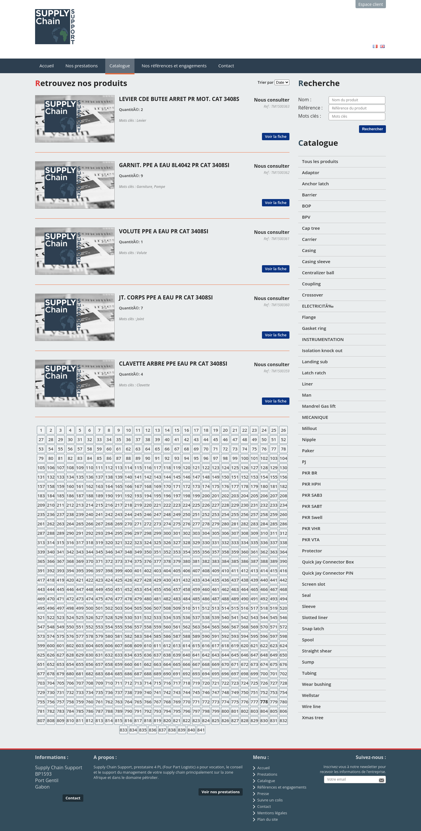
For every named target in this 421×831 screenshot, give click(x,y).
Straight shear (317, 651)
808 (51, 720)
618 (225, 645)
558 (147, 627)
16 (186, 430)
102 (264, 458)
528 (109, 617)
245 (138, 514)
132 (51, 477)
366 (51, 561)
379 (177, 561)
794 (167, 711)
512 (206, 608)
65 (157, 449)
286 (283, 524)
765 (138, 702)
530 (128, 617)
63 (138, 449)
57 (79, 449)
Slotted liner (315, 617)
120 (186, 467)
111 (99, 467)
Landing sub (315, 361)
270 (128, 524)
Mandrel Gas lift (319, 406)
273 (157, 524)
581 (118, 636)
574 (51, 636)
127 (254, 467)
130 (283, 467)
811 (80, 720)
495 (41, 608)
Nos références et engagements (174, 65)
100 (245, 458)
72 (225, 449)
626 (51, 655)
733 (80, 692)
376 (147, 561)
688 (147, 673)
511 (196, 608)
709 (99, 683)
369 (80, 561)
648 (264, 655)
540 (225, 617)
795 (177, 711)
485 (196, 599)
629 (80, 655)
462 (225, 589)
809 (60, 720)
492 (264, 599)
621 (254, 645)
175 (215, 486)
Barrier (309, 195)
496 (51, 608)
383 (215, 561)
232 (264, 505)
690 (167, 673)
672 (245, 664)
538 (206, 617)
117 (157, 467)
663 (157, 664)
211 (60, 505)
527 (99, 617)
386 (245, 561)
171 (177, 486)
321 (118, 542)
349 (138, 552)
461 (215, 589)
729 (41, 692)
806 (283, 711)
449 (99, 589)
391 (41, 570)
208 (283, 495)
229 (235, 505)
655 (80, 664)
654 (70, 664)
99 (234, 458)
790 (128, 711)
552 (89, 627)
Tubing (309, 673)
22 (244, 430)
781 (41, 711)
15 (176, 430)
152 (245, 477)
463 (235, 589)
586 (167, 636)
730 (51, 692)
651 (41, 664)
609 (138, 645)
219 (138, 505)
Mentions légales (272, 812)
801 (235, 711)
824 (206, 720)
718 (186, 683)
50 (264, 439)
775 (235, 702)
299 (157, 533)
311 (273, 533)
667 (196, 664)
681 (80, 673)
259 (273, 514)
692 (186, 673)
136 (89, 477)
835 (143, 730)
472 (70, 599)
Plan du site (267, 819)
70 (205, 449)
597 (273, 636)
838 (172, 730)
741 (157, 692)
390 (283, 561)
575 (60, 636)
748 (225, 692)
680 (70, 673)
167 (138, 486)
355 (196, 552)
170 (167, 486)
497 (60, 608)
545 (273, 617)
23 (254, 430)
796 (186, 711)
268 (109, 524)
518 (264, 608)
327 (177, 542)
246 (147, 514)
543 (254, 617)
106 (51, 467)
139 (118, 477)
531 (138, 617)
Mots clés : (309, 116)
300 (167, 533)
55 (60, 449)
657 (99, 664)
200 (206, 495)
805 (273, 711)
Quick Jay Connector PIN (327, 573)
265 (80, 524)
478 (128, 599)
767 (157, 702)
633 (118, 655)
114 (128, 467)
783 (60, 711)
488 (225, 599)
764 (128, 702)
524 (70, 617)
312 (283, 533)
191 (118, 495)
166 (128, 486)
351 (157, 552)
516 (245, 608)
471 (60, 599)
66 (167, 449)
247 (157, 514)
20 (225, 430)
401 (138, 570)
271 (138, 524)
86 (108, 458)
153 (254, 477)
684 (109, 673)
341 (60, 552)
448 (89, 589)
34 (108, 439)
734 (89, 692)
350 (147, 552)
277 (196, 524)
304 (206, 533)
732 (70, 692)
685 (118, 673)
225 (196, 505)
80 (50, 458)
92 (167, 458)
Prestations (267, 774)
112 (109, 467)
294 (109, 533)
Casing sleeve (316, 261)
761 (99, 702)
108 (70, 467)
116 (147, 467)
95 (196, 458)
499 (80, 608)
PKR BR (309, 473)
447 (80, 589)
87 (118, 458)
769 (177, 702)
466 (264, 589)
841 (201, 730)
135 (80, 477)
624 (283, 645)
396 (89, 570)
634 (128, 655)
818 (147, 720)
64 (147, 449)
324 (147, 542)
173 (196, 486)
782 (51, 711)
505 (138, 608)
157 (41, 486)
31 (79, 439)
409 (215, 570)
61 (118, 449)
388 (264, 561)
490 (245, 599)
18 (205, 430)
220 (147, 505)
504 (128, 608)
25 (273, 430)
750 (245, 692)
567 (235, 627)
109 (80, 467)
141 (138, 477)
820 (167, 720)
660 (128, 664)
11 (138, 430)
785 (80, 711)
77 (273, 449)
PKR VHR (311, 528)
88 (128, 458)
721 (215, 683)
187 (80, 495)
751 (254, 692)
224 (186, 505)
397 (99, 570)
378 (167, 561)
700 (264, 673)
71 (215, 449)
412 (245, 570)
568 (245, 627)
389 (273, 561)
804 (264, 711)
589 (196, 636)
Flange (309, 317)
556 (128, 627)
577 (80, 636)
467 (273, 589)
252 (206, 514)
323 (138, 542)
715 (157, 683)
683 (99, 673)
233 (273, 505)
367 (60, 561)
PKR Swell (312, 517)
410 (225, 570)
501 (99, 608)
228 (225, 505)
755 (41, 702)
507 (157, 608)
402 (147, 570)
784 (70, 711)
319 (99, 542)
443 (41, 589)
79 (41, 458)
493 (273, 599)
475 (99, 599)
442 (283, 580)
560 (167, 627)
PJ (304, 462)
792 (147, 711)
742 (167, 692)
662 (147, 664)
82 (70, 458)
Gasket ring (314, 328)
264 (70, 524)
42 (186, 439)
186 (70, 495)
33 (99, 439)
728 (283, 683)
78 (283, 449)
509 (177, 608)
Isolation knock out (322, 350)
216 (109, 505)
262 (51, 524)
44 (205, 439)
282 (245, 524)
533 (157, 617)
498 (70, 608)
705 (60, 683)
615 (196, 645)
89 (138, 458)
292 (89, 533)
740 (147, 692)
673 (254, 664)
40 (167, 439)
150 (225, 477)
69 (196, 449)
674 (264, 664)
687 (138, 673)
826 (225, 720)
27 (41, 439)
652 (51, 664)
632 (109, 655)
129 (273, 467)
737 (118, 692)
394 (70, 570)
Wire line (311, 706)
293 (99, 533)
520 (283, 608)
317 (80, 542)
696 (225, 673)
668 (206, 664)
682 (89, 673)
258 (264, 514)
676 (283, 664)
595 (254, 636)
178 (245, 486)
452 (128, 589)
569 (254, 627)
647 (254, 655)
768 (167, 702)
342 (70, 552)
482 (167, 599)
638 (167, 655)
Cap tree (311, 228)
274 (167, 524)
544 (264, 617)
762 (109, 702)
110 (89, 467)
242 (109, 514)
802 (245, 711)
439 (254, 580)
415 (273, 570)
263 (60, 524)
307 (235, 533)
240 (89, 514)
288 (51, 533)
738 (128, 692)
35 (118, 439)
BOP (306, 206)
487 (215, 599)
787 (99, 711)
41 (176, 439)
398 (109, 570)
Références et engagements (281, 787)
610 (147, 645)
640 (186, 655)
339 (41, 552)
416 (283, 570)
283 (254, 524)
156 (283, 477)
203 (235, 495)
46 (225, 439)
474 (89, 599)
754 (283, 692)
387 (254, 561)
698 (245, 673)
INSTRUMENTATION (323, 339)
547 (41, 627)
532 (147, 617)
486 (206, 599)
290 (70, 533)
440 (264, 580)
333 (235, 542)
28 (50, 439)
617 (215, 645)
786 (89, 711)
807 (41, 720)
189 (99, 495)
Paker (308, 450)
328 (186, 542)
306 (225, 533)
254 (225, 514)
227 (215, 505)
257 (254, 514)
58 (89, 449)
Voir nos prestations (220, 791)
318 (89, 542)
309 (254, 533)
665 (177, 664)
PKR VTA (311, 539)
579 (99, 636)
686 (128, 673)
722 (225, 683)
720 (206, 683)
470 (51, 599)
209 (41, 505)
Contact (226, 65)
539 (215, 617)
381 (196, 561)
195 (157, 495)
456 (167, 589)
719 (196, 683)
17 (196, 430)
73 (234, 449)
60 (108, 449)
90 (147, 458)
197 (177, 495)
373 (118, 561)
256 (245, 514)
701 (273, 673)
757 (60, 702)
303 (196, 533)
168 (147, 486)
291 (80, 533)
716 (167, 683)
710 (109, 683)
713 (138, 683)
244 (128, 514)
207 (273, 495)
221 (157, 505)
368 (70, 561)
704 (51, 683)
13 (157, 430)
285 (273, 524)
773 (215, 702)
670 (225, 664)
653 (60, 664)
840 (191, 730)
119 (177, 467)
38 (147, 439)
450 (109, 589)
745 (196, 692)
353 (177, 552)
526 (89, 617)
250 (186, 514)
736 (109, 692)
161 (80, 486)
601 (60, 645)
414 (264, 570)
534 (167, 617)
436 (225, 580)
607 (118, 645)
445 (60, 589)
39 (157, 439)
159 (60, 486)
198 (186, 495)
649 (273, 655)
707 (80, 683)
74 (244, 449)
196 (167, 495)
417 (41, 580)
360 (245, 552)
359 (235, 552)
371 (99, 561)
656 (89, 664)
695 (215, 673)
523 (60, 617)
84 (89, 458)
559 (157, 627)
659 (118, 664)
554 (109, 627)
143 (157, 477)
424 (109, 580)
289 (60, 533)
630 (89, 655)
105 (41, 467)
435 (215, 580)
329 (196, 542)
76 (264, 449)
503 (118, 608)
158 (51, 486)
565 (215, 627)
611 (157, 645)
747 (215, 692)
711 (118, 683)
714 (147, 683)
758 (70, 702)
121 (196, 467)
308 (245, 533)
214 (89, 505)
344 (89, 552)
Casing (309, 250)
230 (245, 505)
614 (186, 645)
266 (89, 524)
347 (118, 552)
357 (215, 552)
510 (186, 608)
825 (215, 720)
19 (215, 430)
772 (206, 702)
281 (235, 524)
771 (196, 702)
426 (128, 580)
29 (60, 439)
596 (264, 636)
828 (245, 720)
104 (283, 458)
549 (60, 627)
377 (157, 561)
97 (215, 458)
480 (147, 599)
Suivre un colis (270, 800)
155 (273, 477)
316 (70, 542)
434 (206, 580)
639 (177, 655)
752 (264, 692)
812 (89, 720)
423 (99, 580)
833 (123, 730)
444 (51, 589)
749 (235, 692)
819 (157, 720)
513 (215, 608)
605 (99, 645)
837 (162, 730)
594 (245, 636)
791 (138, 711)
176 (225, 486)
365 (41, 561)
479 (138, 599)
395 (80, 570)
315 (60, 542)
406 (186, 570)
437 (235, 580)
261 (41, 524)
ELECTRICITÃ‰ (318, 306)
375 (138, 561)
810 (70, 720)
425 (118, 580)
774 (225, 702)
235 (41, 514)
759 (80, 702)
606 (109, 645)
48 (244, 439)
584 (147, 636)
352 (167, 552)
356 (206, 552)
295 (118, 533)
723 (235, 683)
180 (264, 486)
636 (147, 655)
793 (157, 711)
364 (283, 552)
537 (196, 617)
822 (186, 720)
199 (196, 495)
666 (186, 664)
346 (109, 552)
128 (264, 467)
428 (147, 580)
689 (157, 673)
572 (283, 627)
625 (41, 655)
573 (41, 636)
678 (51, 673)
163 (99, 486)
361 (254, 552)
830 (264, 720)
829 (254, 720)
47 (234, 439)
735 (99, 692)
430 (167, 580)
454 (147, 589)
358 (225, 552)
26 (283, 430)
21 (234, 430)
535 (177, 617)
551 (80, 627)
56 (70, 449)
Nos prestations (81, 65)
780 (283, 702)
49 (254, 439)
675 (273, 664)
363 (273, 552)
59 (99, 449)
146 (186, 477)
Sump (308, 662)
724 (245, 683)
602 (70, 645)
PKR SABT (312, 506)
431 (177, 580)
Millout (309, 428)
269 (118, 524)
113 (118, 467)
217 (118, 505)
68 (186, 449)
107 (60, 467)
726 (264, 683)
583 (138, 636)
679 (60, 673)
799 (215, 711)
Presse (263, 793)
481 (157, 599)
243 (118, 514)
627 (60, 655)
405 (177, 570)
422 (89, 580)
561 (177, 627)
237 (60, 514)
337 (273, 542)
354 (186, 552)
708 (89, 683)
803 (254, 711)
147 (196, 477)
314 (51, 542)
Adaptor (310, 172)
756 (51, 702)
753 (273, 692)
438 (245, 580)
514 (225, 608)
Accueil (46, 65)
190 (109, 495)
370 (89, 561)
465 (254, 589)
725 (254, 683)
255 (235, 514)
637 (157, 655)
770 (186, 702)
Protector (312, 551)
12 (147, 430)
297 (138, 533)
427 (138, 580)
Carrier (309, 239)
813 (99, 720)
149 (215, 477)
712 (128, 683)
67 (176, 449)
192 (128, 495)
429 (157, 580)
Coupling (311, 284)
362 (264, 552)
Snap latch (313, 628)
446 (70, 589)
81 (60, 458)
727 (273, 683)
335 (254, 542)
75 (254, 449)
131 (41, 477)
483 (177, 599)
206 (264, 495)
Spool (308, 639)
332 (225, 542)
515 (235, 608)
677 (41, 673)
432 (186, 580)
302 (186, 533)
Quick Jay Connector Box (328, 562)
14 (167, 430)
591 (215, 636)
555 (118, 627)
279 (215, 524)
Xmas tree (312, 717)
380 (186, 561)
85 (99, 458)
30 (70, 439)
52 (283, 439)
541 (235, 617)
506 (147, 608)
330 (206, 542)
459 (196, 589)
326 (167, 542)
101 (254, 458)
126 (245, 467)
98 (225, 458)
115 (138, 467)
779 (273, 702)
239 (80, 514)
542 (245, 617)
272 (147, 524)
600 (51, 645)
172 (186, 486)
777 (254, 702)
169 (157, 486)
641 (196, 655)
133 (60, 477)
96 (205, 458)
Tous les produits (320, 161)
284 (264, 524)
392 (51, 570)
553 (99, 627)
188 (89, 495)
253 (215, 514)
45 (215, 439)
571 (273, 627)
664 (167, 664)
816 (128, 720)
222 (167, 505)
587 (177, 636)
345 (99, 552)
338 (283, 542)
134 (70, 477)
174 (206, 486)
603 (80, 645)
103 (273, 458)
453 (138, 589)
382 (206, 561)
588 (186, 636)
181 (273, 486)
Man (306, 395)
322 (128, 542)
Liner (307, 384)
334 (245, 542)
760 (89, 702)
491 (254, 599)
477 (118, 599)
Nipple (309, 439)
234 (283, 505)
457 (177, 589)
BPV (306, 217)
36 (128, 439)
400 (128, 570)
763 (118, 702)
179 (254, 486)
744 (186, 692)
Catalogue (120, 65)
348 (128, 552)
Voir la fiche (276, 136)
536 (186, 617)
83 (79, 458)
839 (181, 730)
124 (225, 467)
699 (254, 673)
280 (225, 524)
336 (264, 542)
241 (99, 514)
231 (254, 505)
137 (99, 477)
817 (138, 720)
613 (177, 645)
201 (215, 495)
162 (89, 486)
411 (235, 570)
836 (152, 730)
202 (225, 495)
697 (235, 673)
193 (138, 495)
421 (80, 580)
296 (128, 533)
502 (109, 608)
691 (177, 673)
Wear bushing (316, 684)
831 (273, 720)
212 (70, 505)
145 (177, 477)
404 (167, 570)
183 (41, 495)
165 (118, 486)
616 (206, 645)
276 (186, 524)
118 (167, 467)
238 (70, 514)
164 (109, 486)
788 (109, 711)
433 (196, 580)
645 (235, 655)
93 (176, 458)
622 (264, 645)
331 (215, 542)
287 (41, 533)
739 (138, 692)
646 (245, 655)
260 (283, 514)
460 (206, 589)
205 (254, 495)
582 (128, 636)
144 (167, 477)
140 (128, 477)
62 (128, 449)
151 (235, 477)
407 (196, 570)
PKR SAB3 (312, 495)
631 (99, 655)
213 (80, 505)
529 (118, 617)
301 (177, 533)
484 (186, 599)
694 (206, 673)
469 (41, 599)
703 (41, 683)
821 (177, 720)
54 (50, 449)
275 (177, 524)
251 (196, 514)
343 (80, 552)
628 (70, 655)
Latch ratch (314, 373)
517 (254, 608)
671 (235, 664)
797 (196, 711)
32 (89, 439)
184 (51, 495)
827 (235, 720)
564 (206, 627)
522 (51, 617)
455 (157, 589)
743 (177, 692)
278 (206, 524)
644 (225, 655)
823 (196, 720)
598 (283, 636)
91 (157, 458)
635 (138, 655)
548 (51, 627)
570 (264, 627)
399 (118, 570)
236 (51, 514)
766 (147, 702)
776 (245, 702)
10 (128, 430)
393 (60, 570)
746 (206, 692)
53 (41, 449)
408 (206, 570)
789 (118, 711)
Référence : (310, 107)
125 (235, 467)
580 (109, 636)
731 (60, 692)
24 (264, 430)
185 (60, 495)
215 (99, 505)
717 (177, 683)
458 (186, 589)
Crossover (312, 295)
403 (157, 570)
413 (254, 570)
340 (51, 552)
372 (109, 561)
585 (157, 636)
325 (157, 542)
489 (235, 599)
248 (167, 514)
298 (147, 533)
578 (89, 636)
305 (215, 533)
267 (99, 524)
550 (70, 627)
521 (41, 617)
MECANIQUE (315, 417)
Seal (306, 595)
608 (128, 645)
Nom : (304, 99)
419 (60, 580)
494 (283, 599)
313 (41, 542)
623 (273, 645)
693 (196, 673)
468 (283, 589)
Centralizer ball (318, 272)
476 (109, 599)
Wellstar (311, 695)
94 (186, 458)
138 (109, 477)
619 (235, 645)
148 (206, 477)
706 (70, 683)
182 (283, 486)
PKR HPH (311, 484)
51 (273, 439)
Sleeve (308, 606)
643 (215, 655)
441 (273, 580)
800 (225, 711)
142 (147, 477)
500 (89, 608)
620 (245, 645)
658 (109, 664)
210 (51, 505)
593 (235, 636)
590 (206, 636)
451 (118, 589)
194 (147, 495)
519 (273, 608)
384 (225, 561)
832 (283, 720)
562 (186, 627)
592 (225, 636)
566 (225, 627)
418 (51, 580)
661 (138, 664)
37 (138, 439)
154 (264, 477)
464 (245, 589)
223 (177, 505)
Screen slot (313, 584)
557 (138, 627)
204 (245, 495)
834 (133, 730)
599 (41, 645)
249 (177, 514)
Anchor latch (315, 183)
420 (70, 580)
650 (283, 655)
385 (235, 561)
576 (70, 636)
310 (264, 533)
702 (283, 673)
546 (283, 617)
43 (196, 439)
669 (215, 664)
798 (206, 711)
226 (206, 505)
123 (215, 467)
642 (206, 655)
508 (167, 608)
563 (196, 627)
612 (167, 645)
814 (109, 720)
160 (70, 486)
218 (128, 505)
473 (80, 599)
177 (235, 486)
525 (80, 617)
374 (128, 561)
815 (118, 720)
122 (206, 467)
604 (89, 645)
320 (109, 542)
